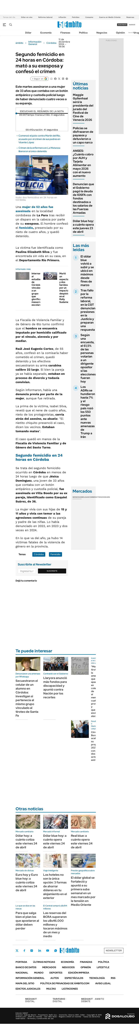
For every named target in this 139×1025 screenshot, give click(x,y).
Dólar (28, 32)
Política (83, 32)
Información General (34, 43)
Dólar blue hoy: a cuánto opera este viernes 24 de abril (54, 841)
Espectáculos (74, 978)
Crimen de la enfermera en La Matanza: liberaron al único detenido (40, 149)
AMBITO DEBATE (92, 1000)
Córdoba (51, 43)
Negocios (101, 32)
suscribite (122, 24)
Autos (54, 978)
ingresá (132, 24)
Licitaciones (70, 988)
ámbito (19, 43)
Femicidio (55, 554)
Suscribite (52, 571)
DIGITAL (31, 1000)
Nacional (22, 972)
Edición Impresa (78, 972)
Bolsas (85, 497)
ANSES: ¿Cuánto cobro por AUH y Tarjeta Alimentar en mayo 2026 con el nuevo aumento (83, 163)
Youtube (47, 950)
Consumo (89, 17)
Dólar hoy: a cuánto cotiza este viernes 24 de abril (26, 841)
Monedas (77, 497)
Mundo (38, 972)
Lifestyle (103, 967)
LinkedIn (39, 950)
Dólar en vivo (26, 17)
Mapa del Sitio (25, 983)
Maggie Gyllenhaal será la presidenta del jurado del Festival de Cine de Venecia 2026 (83, 107)
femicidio (26, 227)
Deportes (55, 972)
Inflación (62, 17)
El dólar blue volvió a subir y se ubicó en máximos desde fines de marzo (87, 271)
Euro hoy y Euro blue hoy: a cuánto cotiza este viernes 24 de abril (27, 882)
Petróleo (75, 17)
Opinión (120, 32)
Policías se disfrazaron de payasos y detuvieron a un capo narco (83, 135)
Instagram (31, 950)
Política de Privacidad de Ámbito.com (64, 983)
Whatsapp (55, 950)
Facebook (24, 950)
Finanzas (65, 32)
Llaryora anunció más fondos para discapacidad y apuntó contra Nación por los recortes (55, 687)
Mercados (49, 967)
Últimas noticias (44, 962)
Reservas (130, 17)
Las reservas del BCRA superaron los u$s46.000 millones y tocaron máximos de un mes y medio (55, 924)
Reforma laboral (45, 17)
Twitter (17, 950)
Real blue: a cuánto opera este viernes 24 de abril (81, 841)
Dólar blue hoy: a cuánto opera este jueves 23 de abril (83, 226)
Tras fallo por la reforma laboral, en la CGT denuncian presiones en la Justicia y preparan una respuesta (88, 310)
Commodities (95, 497)
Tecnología (97, 978)
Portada (21, 962)
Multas (51, 988)
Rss (113, 978)
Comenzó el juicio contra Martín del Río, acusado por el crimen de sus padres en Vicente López (40, 139)
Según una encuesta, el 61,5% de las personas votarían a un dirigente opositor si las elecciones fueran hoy (88, 358)
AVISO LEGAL (103, 983)
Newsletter (132, 32)
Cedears (105, 497)
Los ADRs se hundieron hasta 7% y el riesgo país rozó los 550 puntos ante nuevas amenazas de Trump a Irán (88, 412)
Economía (45, 32)
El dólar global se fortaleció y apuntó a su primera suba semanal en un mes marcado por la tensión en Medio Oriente (83, 891)
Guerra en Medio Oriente (109, 17)
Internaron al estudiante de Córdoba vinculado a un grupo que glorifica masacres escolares (38, 289)
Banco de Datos (26, 967)
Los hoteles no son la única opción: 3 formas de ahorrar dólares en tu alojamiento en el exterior (55, 886)
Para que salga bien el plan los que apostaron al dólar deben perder (27, 920)
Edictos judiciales (28, 988)
